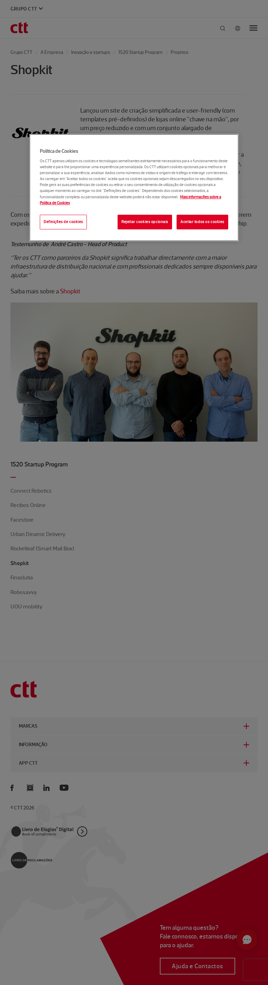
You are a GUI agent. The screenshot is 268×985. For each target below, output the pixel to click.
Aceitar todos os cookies (202, 221)
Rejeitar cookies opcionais (144, 221)
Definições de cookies (63, 221)
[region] (134, 187)
